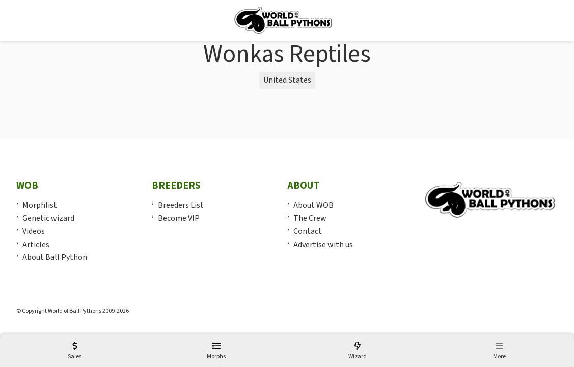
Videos (33, 231)
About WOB (313, 205)
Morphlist (39, 205)
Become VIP (179, 218)
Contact (307, 231)
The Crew (309, 218)
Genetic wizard (48, 218)
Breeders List (181, 205)
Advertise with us (323, 244)
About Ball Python (54, 257)
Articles (35, 244)
